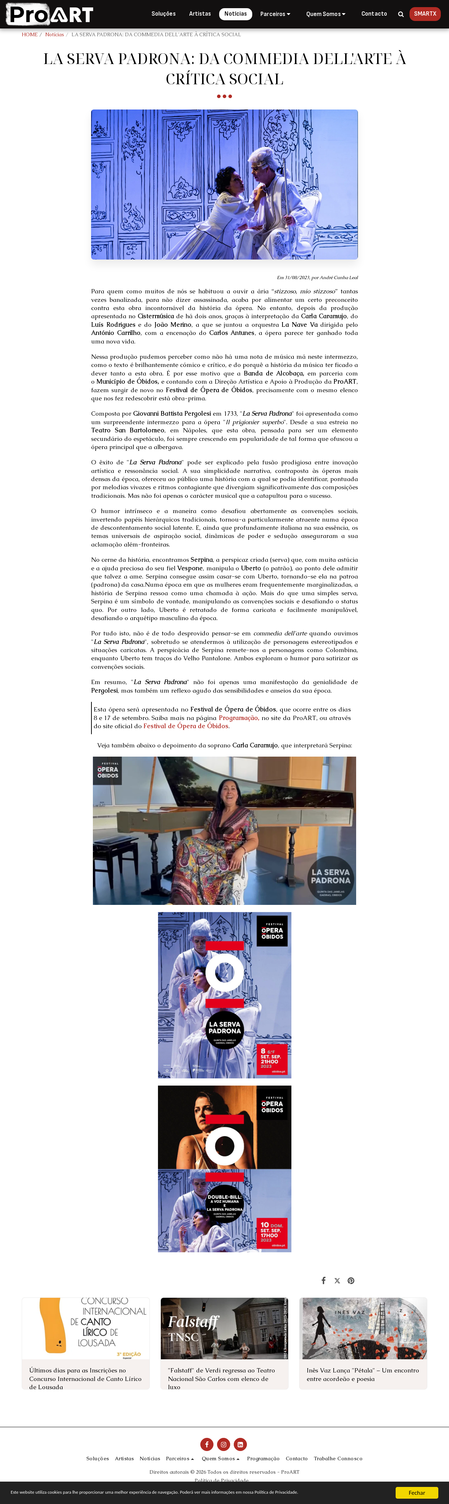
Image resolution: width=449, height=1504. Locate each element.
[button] (276, 14)
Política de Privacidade (222, 1480)
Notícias (54, 34)
